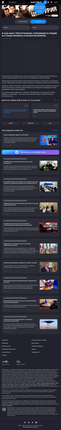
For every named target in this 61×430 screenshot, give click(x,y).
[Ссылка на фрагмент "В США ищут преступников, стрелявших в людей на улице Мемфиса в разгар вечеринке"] (16, 111)
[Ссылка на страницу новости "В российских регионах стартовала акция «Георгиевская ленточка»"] (30, 284)
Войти (56, 2)
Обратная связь (35, 343)
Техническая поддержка (37, 346)
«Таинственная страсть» (43, 384)
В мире (11, 123)
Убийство (30, 123)
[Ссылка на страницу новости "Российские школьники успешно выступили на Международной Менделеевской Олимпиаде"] (30, 227)
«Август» (39, 383)
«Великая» (27, 384)
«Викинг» (17, 384)
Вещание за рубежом (21, 363)
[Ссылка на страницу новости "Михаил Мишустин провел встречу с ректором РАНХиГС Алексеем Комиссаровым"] (30, 304)
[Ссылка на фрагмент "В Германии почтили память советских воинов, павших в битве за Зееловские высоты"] (45, 111)
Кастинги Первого (6, 352)
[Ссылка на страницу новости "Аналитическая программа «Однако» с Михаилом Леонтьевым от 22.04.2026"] (30, 324)
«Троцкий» (21, 384)
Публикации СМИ (35, 352)
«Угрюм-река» (10, 384)
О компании (5, 340)
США (50, 123)
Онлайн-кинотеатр (6, 346)
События (33, 349)
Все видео (4, 355)
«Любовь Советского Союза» (48, 383)
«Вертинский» (33, 384)
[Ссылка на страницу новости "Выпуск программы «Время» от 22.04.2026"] (30, 140)
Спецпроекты (5, 343)
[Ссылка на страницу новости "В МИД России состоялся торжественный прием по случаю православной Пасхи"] (30, 207)
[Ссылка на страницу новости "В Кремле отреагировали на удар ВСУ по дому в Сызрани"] (30, 267)
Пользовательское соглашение (38, 340)
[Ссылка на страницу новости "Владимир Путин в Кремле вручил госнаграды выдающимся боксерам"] (30, 248)
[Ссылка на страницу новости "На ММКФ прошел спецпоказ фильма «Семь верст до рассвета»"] (30, 165)
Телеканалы (9, 405)
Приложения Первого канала (9, 349)
